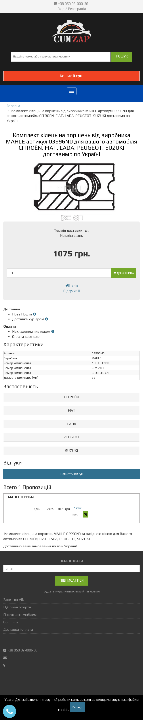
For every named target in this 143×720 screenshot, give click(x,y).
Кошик (72, 75)
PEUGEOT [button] (71, 437)
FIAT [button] (71, 410)
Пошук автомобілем (19, 615)
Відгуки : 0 (71, 291)
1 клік (71, 286)
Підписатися (71, 580)
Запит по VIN (13, 600)
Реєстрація (77, 9)
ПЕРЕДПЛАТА (71, 561)
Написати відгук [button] (72, 474)
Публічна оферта (17, 607)
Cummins (10, 622)
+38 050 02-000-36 (71, 4)
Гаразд (77, 707)
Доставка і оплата (18, 629)
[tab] (71, 397)
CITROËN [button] (71, 397)
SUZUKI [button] (71, 451)
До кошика (123, 273)
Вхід (61, 9)
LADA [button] (71, 424)
